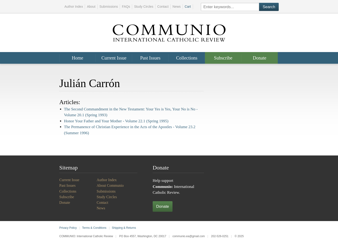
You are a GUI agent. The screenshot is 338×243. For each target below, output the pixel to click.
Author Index (73, 6)
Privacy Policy (68, 227)
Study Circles (143, 6)
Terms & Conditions (94, 227)
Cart (188, 6)
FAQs (126, 6)
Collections (186, 57)
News (177, 6)
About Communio (110, 185)
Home (77, 57)
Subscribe (223, 57)
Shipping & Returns (124, 227)
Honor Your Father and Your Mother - (116, 121)
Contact (163, 6)
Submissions (108, 6)
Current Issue (113, 57)
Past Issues (150, 57)
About (91, 6)
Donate (259, 57)
